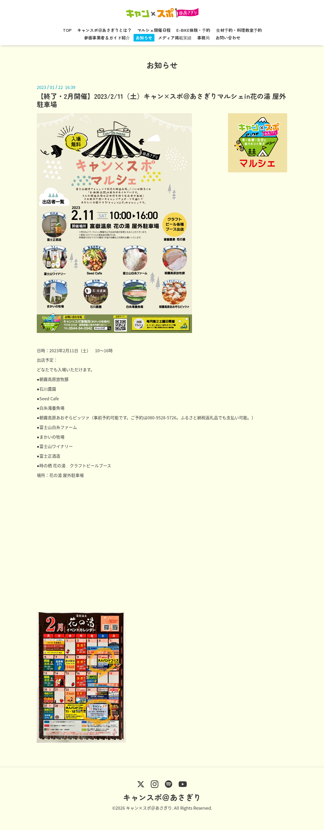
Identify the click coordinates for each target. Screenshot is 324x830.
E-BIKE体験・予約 (193, 30)
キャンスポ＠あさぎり (162, 797)
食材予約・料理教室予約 (239, 30)
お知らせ (144, 37)
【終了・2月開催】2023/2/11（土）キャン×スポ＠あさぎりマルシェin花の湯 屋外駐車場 (161, 100)
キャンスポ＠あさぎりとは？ (104, 30)
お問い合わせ (228, 37)
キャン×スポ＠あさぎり (149, 808)
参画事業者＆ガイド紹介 (107, 37)
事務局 (203, 37)
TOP (67, 30)
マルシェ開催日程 (154, 30)
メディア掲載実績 (174, 37)
